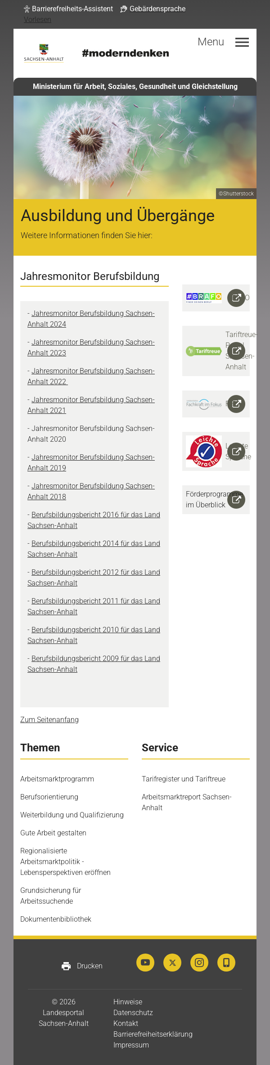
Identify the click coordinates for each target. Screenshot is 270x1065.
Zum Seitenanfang (49, 719)
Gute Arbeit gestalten (53, 833)
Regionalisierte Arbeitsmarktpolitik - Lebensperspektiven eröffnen (65, 862)
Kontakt (125, 1023)
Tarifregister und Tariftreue (183, 779)
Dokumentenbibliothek (55, 919)
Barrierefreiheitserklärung (153, 1034)
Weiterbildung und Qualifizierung (72, 815)
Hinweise (127, 1002)
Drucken (82, 966)
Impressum (131, 1045)
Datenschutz (133, 1012)
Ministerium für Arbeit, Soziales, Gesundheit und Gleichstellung (135, 86)
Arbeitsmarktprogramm (57, 779)
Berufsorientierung (49, 797)
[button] (68, 9)
